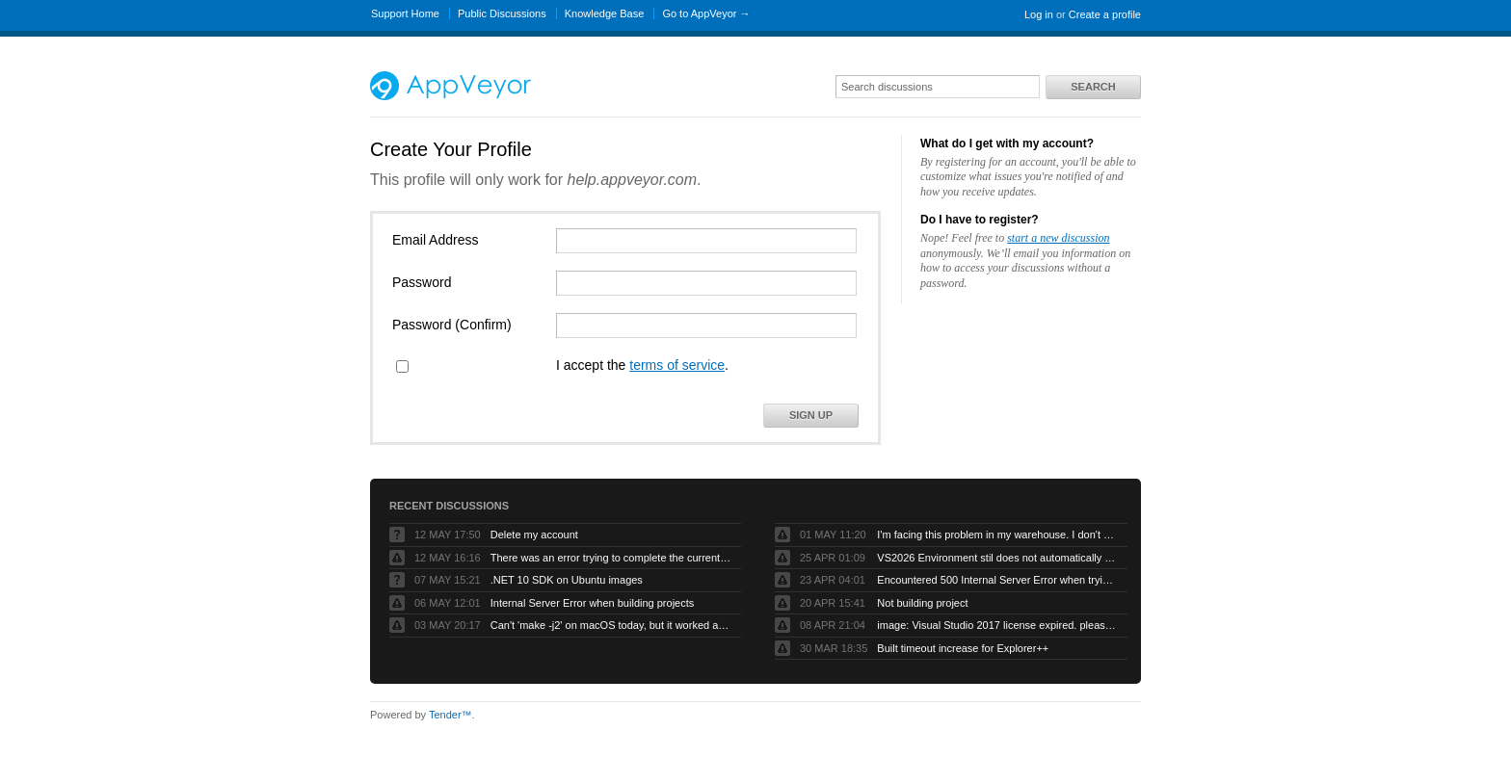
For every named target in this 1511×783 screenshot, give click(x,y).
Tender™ (450, 714)
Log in (1038, 14)
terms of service (677, 365)
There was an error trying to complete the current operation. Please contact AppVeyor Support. (610, 557)
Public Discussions (502, 13)
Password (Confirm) (452, 324)
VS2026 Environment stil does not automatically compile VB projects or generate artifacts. (997, 557)
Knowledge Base (605, 13)
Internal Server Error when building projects (592, 603)
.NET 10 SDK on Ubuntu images (566, 580)
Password (421, 282)
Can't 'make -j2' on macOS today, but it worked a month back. (610, 625)
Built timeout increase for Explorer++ (962, 648)
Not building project (922, 603)
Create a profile (1105, 14)
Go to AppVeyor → (706, 13)
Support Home (405, 13)
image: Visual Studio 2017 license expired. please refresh (997, 625)
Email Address (435, 240)
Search (1093, 86)
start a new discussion (1058, 238)
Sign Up (811, 415)
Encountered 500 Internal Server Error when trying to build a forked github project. (997, 580)
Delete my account (534, 534)
